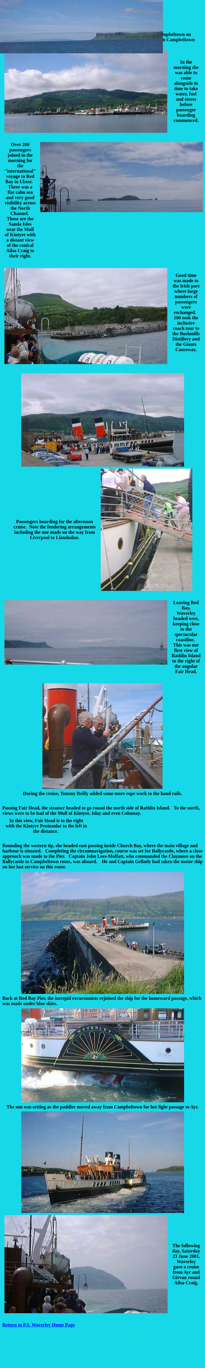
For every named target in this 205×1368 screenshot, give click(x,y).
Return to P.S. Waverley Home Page (38, 1324)
